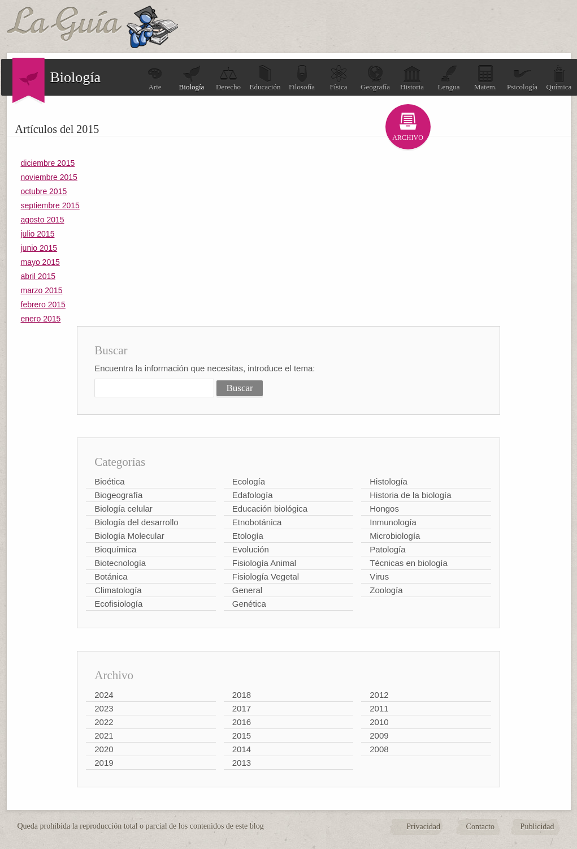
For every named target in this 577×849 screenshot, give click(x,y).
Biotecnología (120, 563)
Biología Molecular (129, 536)
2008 (379, 749)
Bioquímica (115, 549)
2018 (241, 695)
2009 (379, 735)
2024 (103, 695)
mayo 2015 (40, 262)
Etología (247, 536)
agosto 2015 (42, 219)
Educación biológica (269, 508)
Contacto (480, 826)
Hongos (384, 508)
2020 (103, 749)
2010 (379, 722)
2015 (241, 735)
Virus (379, 576)
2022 (103, 722)
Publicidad (537, 826)
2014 (241, 749)
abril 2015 (38, 276)
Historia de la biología (410, 495)
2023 (103, 708)
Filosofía (302, 78)
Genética (249, 603)
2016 (241, 722)
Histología (388, 481)
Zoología (386, 590)
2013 (241, 762)
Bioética (109, 481)
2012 (379, 695)
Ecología (248, 481)
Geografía (375, 78)
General (247, 590)
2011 (379, 708)
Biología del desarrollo (136, 522)
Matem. (485, 78)
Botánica (110, 576)
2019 (103, 762)
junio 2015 (39, 247)
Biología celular (123, 508)
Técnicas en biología (409, 563)
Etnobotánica (257, 522)
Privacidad (423, 826)
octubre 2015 (44, 191)
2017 (241, 708)
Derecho (228, 78)
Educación (265, 78)
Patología (387, 549)
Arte (155, 78)
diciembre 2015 (48, 163)
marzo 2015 (42, 290)
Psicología (522, 78)
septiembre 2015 (50, 205)
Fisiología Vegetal (265, 576)
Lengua (449, 78)
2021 (103, 735)
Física (338, 78)
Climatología (117, 590)
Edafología (252, 495)
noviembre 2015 (49, 177)
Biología (192, 78)
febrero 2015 (43, 304)
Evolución (250, 549)
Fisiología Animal (264, 563)
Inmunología (393, 522)
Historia (412, 78)
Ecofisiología (118, 603)
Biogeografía (118, 495)
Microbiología (395, 536)
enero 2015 (41, 318)
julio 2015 (38, 233)
